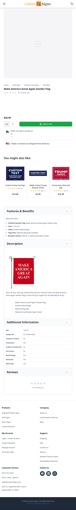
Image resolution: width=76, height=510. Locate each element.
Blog (42, 422)
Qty (6, 124)
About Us (43, 413)
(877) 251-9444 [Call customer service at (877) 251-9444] (7, 473)
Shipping (43, 438)
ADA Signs (6, 417)
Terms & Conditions (34, 503)
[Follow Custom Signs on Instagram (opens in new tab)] (54, 473)
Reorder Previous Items (49, 456)
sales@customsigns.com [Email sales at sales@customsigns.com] (11, 482)
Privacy (46, 503)
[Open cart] (71, 3)
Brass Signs (6, 422)
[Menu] (4, 3)
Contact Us (44, 447)
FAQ (41, 443)
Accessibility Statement (49, 461)
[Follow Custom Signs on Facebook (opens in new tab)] (42, 473)
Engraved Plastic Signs (10, 413)
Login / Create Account (11, 438)
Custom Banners (8, 426)
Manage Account (8, 447)
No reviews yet (23, 93)
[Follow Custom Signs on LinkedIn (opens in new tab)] (48, 473)
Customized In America (49, 417)
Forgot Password (8, 443)
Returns (43, 452)
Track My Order (8, 452)
